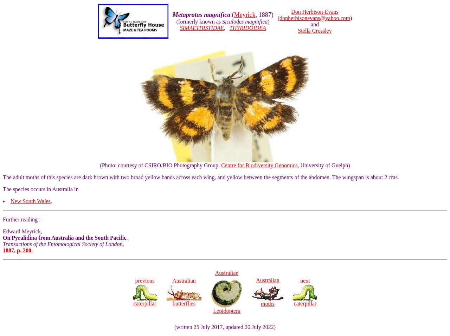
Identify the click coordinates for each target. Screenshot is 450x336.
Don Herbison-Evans (315, 12)
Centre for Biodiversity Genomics (259, 165)
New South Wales (31, 201)
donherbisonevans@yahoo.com (314, 18)
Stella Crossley (315, 31)
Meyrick (245, 14)
